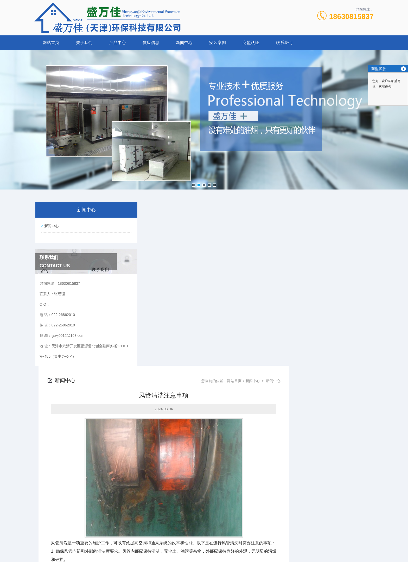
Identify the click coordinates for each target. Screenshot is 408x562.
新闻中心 (184, 42)
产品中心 (117, 42)
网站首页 (51, 42)
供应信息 (151, 42)
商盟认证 (251, 42)
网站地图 (204, 554)
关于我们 (84, 42)
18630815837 (351, 16)
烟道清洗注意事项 (160, 496)
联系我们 (284, 42)
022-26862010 (144, 529)
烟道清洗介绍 (157, 487)
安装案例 (217, 42)
